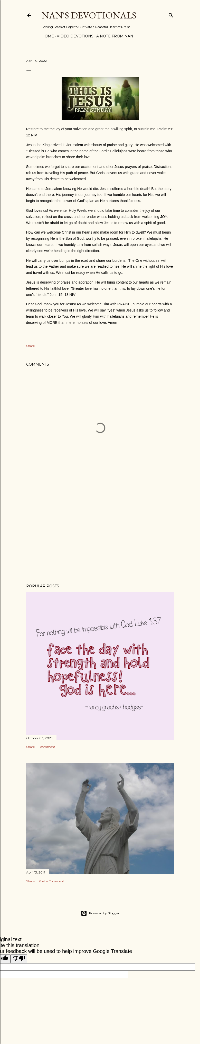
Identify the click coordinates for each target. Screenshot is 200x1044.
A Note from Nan (114, 36)
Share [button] (30, 346)
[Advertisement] (100, 535)
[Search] (171, 14)
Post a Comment (51, 881)
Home (48, 36)
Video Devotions (75, 36)
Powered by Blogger (100, 913)
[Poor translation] (19, 958)
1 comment (47, 747)
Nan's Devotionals (89, 15)
